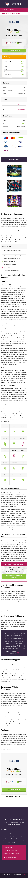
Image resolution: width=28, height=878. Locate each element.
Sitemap (24, 874)
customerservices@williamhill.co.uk (18, 104)
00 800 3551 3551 (21, 109)
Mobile (21, 822)
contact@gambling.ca (11, 857)
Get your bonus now (14, 50)
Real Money (4, 9)
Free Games (14, 822)
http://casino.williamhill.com (19, 106)
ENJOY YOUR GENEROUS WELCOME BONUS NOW (14, 576)
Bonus (12, 9)
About (6, 819)
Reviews (6, 822)
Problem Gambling (14, 824)
